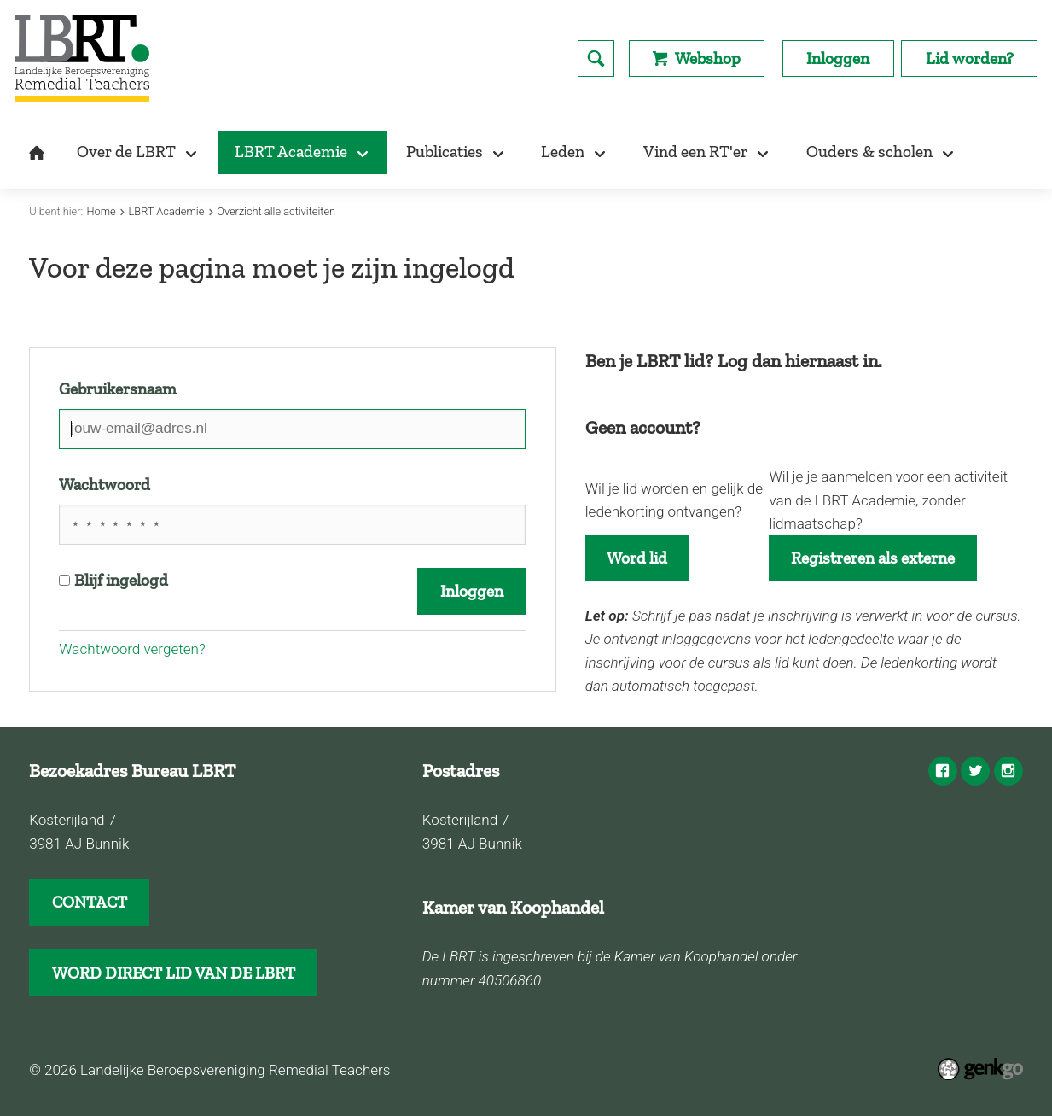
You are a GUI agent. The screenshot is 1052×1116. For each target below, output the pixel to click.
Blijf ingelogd (113, 580)
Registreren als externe (873, 558)
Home (100, 211)
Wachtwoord (104, 484)
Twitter (975, 771)
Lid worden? (970, 58)
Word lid (637, 558)
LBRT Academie (167, 211)
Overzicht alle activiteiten (276, 211)
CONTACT (89, 902)
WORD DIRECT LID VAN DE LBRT (173, 973)
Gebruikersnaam (118, 389)
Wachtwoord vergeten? (132, 648)
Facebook (942, 771)
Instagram (1008, 771)
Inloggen (837, 58)
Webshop (708, 58)
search (596, 58)
